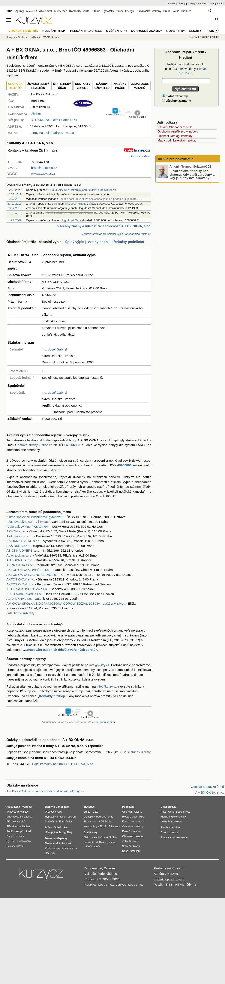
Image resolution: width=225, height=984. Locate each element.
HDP (101, 821)
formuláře (135, 851)
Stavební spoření (66, 816)
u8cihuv (36, 113)
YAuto (191, 3)
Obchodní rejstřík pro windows (178, 131)
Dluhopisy (89, 816)
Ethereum (114, 826)
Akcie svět (45, 11)
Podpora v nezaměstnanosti (61, 848)
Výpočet (27, 806)
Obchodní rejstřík (27, 37)
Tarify (119, 11)
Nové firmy (175, 30)
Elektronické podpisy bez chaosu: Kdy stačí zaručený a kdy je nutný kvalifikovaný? (192, 174)
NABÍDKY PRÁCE (120, 86)
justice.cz (54, 470)
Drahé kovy (91, 832)
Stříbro (113, 837)
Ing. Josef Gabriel (76, 203)
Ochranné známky (146, 30)
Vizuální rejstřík (23, 30)
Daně (125, 851)
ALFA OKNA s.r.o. (19, 598)
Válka (175, 11)
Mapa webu (175, 821)
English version (170, 827)
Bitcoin (96, 11)
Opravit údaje (140, 156)
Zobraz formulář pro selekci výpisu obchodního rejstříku (116, 234)
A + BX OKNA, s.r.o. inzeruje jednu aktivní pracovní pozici (81, 189)
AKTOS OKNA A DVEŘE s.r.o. (28, 570)
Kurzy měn (60, 11)
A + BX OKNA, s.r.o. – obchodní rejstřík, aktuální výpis (45, 791)
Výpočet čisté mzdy (17, 811)
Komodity (75, 11)
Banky (49, 806)
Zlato (86, 11)
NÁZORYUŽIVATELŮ (102, 86)
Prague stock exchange (174, 837)
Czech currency (169, 832)
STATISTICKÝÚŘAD (62, 86)
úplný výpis (74, 242)
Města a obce (130, 816)
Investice (89, 806)
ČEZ (95, 811)
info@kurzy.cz (99, 665)
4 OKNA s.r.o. (16, 531)
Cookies (110, 868)
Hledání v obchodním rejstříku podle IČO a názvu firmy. (185, 69)
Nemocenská (52, 843)
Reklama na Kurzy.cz (169, 868)
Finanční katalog (131, 831)
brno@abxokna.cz (44, 167)
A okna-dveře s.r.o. (19, 536)
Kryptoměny (90, 826)
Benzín (103, 842)
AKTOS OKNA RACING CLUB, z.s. (31, 574)
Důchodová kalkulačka (19, 816)
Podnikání (128, 806)
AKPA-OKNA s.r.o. (19, 565)
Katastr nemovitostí (133, 821)
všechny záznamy (176, 100)
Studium (220, 3)
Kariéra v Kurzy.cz (167, 873)
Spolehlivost (183, 811)
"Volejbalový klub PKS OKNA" (27, 526)
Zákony (156, 11)
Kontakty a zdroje (52, 696)
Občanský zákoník (132, 836)
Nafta (112, 842)
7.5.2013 (15, 214)
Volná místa (61, 827)
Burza (87, 811)
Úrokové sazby (53, 811)
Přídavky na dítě (15, 821)
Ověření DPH (116, 30)
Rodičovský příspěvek (19, 831)
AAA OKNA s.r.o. (18, 546)
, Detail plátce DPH (53, 120)
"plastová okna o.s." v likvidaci (27, 521)
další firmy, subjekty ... (22, 613)
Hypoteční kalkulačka (18, 841)
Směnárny (51, 821)
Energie (130, 11)
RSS (169, 884)
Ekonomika (90, 821)
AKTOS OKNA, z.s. (20, 584)
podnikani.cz (107, 722)
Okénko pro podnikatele (175, 159)
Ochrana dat (93, 868)
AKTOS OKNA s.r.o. (20, 579)
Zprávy (19, 11)
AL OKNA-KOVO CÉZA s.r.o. (27, 589)
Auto (163, 811)
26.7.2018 (15, 194)
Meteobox (201, 3)
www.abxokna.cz (43, 173)
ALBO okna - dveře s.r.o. (24, 594)
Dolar (69, 821)
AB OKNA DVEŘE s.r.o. (23, 550)
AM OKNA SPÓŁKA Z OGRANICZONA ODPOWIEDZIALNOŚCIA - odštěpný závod (65, 603)
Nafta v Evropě (92, 846)
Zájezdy (181, 3)
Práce (167, 11)
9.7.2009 (15, 220)
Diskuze (186, 11)
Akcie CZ (31, 11)
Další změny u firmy (136, 752)
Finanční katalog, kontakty (175, 136)
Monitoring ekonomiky (173, 816)
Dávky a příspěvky (56, 838)
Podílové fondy (104, 816)
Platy (69, 832)
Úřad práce (51, 832)
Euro (61, 821)
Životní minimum (15, 836)
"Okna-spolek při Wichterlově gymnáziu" (35, 517)
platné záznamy (175, 96)
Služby (195, 30)
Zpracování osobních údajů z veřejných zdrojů (60, 649)
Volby (164, 821)
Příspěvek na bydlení (18, 826)
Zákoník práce (130, 841)
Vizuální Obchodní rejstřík (175, 127)
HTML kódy (183, 884)
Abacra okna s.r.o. (19, 555)
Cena (171, 811)
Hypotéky (108, 11)
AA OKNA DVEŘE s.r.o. (23, 541)
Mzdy (62, 832)
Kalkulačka (143, 11)
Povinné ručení (15, 846)
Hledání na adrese (86, 30)
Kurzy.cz (10, 37)
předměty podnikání (127, 242)
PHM (95, 842)
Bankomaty (62, 806)
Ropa (87, 842)
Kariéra (171, 3)
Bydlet (211, 3)
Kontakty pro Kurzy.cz (169, 879)
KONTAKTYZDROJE (82, 86)
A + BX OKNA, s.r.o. (49, 37)
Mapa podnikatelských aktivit (177, 140)
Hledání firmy (54, 30)
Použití (159, 884)
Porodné (66, 843)
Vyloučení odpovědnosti (101, 873)
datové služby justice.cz (35, 445)
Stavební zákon (131, 846)
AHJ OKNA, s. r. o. (19, 560)
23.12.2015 (14, 203)
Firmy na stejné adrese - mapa (52, 132)
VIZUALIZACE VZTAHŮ (139, 86)
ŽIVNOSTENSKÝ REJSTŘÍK (38, 86)
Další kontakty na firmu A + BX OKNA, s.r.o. (63, 764)
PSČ (141, 816)
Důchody (50, 853)
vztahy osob (98, 242)
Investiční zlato (99, 837)
